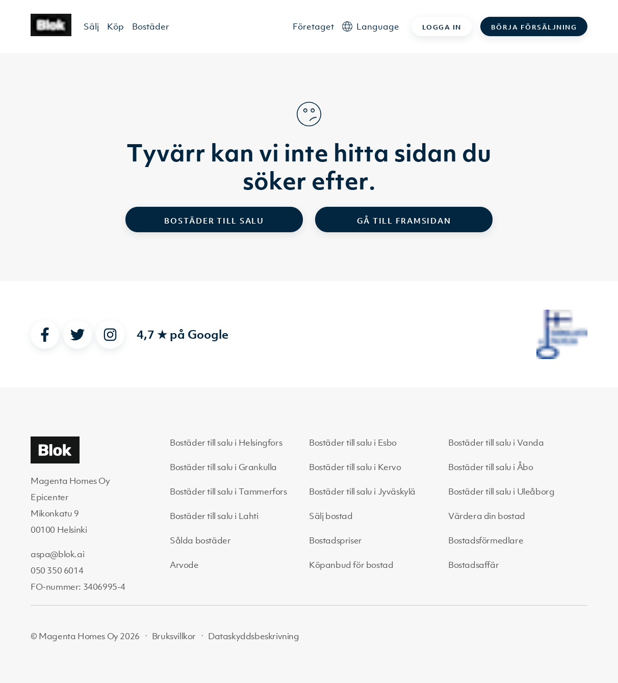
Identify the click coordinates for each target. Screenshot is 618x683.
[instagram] (110, 334)
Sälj (91, 26)
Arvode (184, 564)
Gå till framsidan (404, 220)
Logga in (441, 27)
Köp (115, 26)
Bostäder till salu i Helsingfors (226, 442)
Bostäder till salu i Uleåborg (501, 491)
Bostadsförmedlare (485, 540)
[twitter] (77, 334)
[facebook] (45, 334)
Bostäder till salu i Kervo (355, 467)
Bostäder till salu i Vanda (496, 442)
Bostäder (150, 26)
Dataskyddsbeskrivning (253, 636)
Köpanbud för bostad (351, 564)
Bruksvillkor (174, 636)
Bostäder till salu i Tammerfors (228, 491)
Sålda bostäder (200, 540)
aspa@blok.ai (57, 554)
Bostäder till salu (214, 220)
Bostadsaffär (473, 564)
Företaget (313, 26)
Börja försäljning (534, 27)
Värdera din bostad (486, 516)
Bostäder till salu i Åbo (490, 467)
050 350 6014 (57, 570)
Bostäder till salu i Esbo (353, 442)
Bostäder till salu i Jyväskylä (362, 491)
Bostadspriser (335, 540)
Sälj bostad (331, 516)
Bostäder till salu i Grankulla (223, 467)
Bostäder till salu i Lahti (214, 516)
